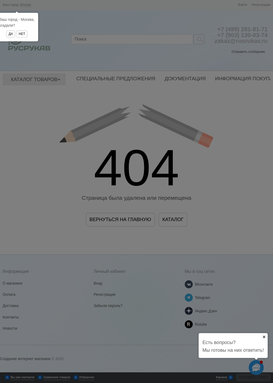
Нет (22, 34)
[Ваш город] (264, 337)
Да (11, 34)
